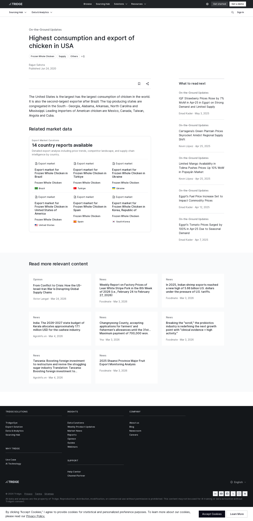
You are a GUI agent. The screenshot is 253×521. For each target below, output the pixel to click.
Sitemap (49, 493)
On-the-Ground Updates (45, 29)
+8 (83, 56)
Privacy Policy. (35, 516)
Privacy (28, 493)
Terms (38, 493)
